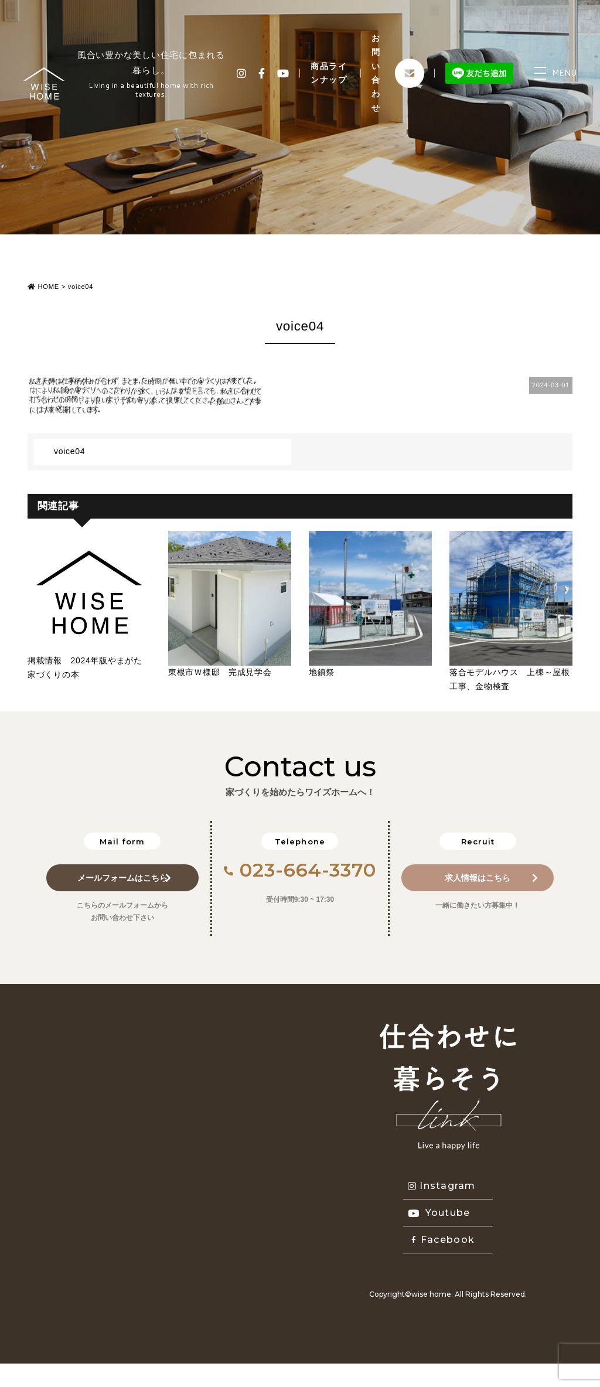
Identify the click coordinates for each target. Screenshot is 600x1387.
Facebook (443, 1239)
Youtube (439, 1212)
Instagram (442, 1185)
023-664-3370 (300, 869)
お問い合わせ (375, 73)
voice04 (69, 451)
